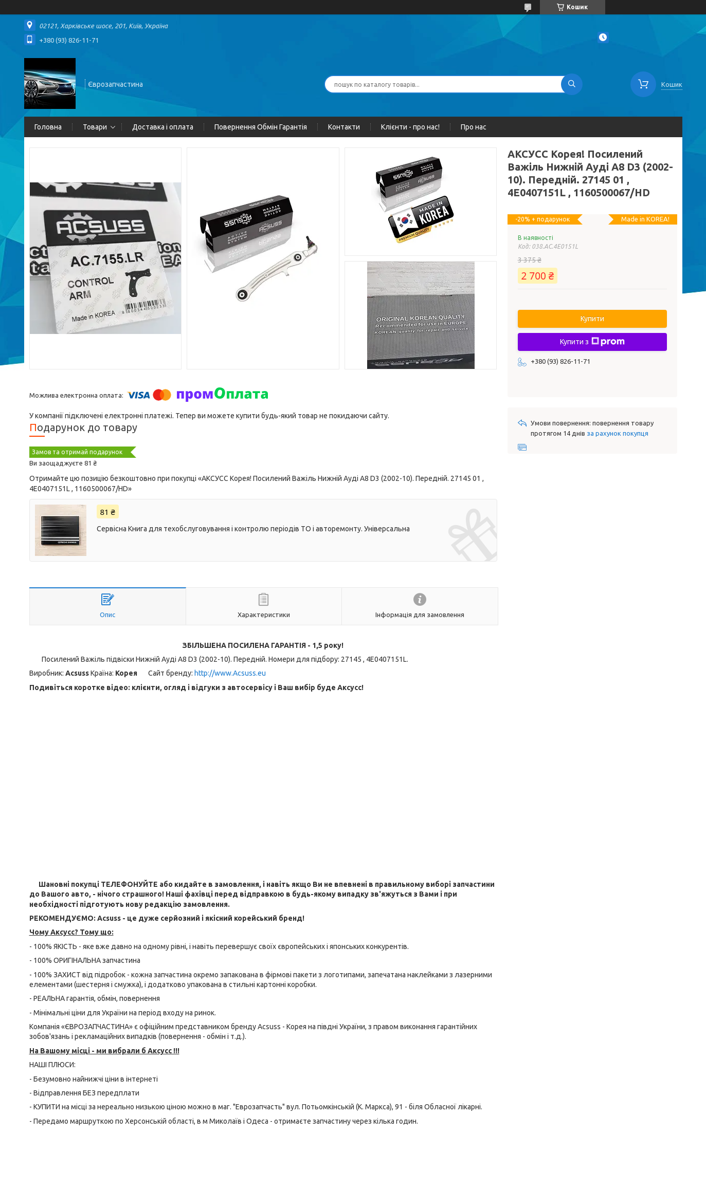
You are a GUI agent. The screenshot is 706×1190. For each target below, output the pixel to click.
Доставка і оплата (162, 127)
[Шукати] (572, 84)
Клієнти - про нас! (410, 127)
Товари (95, 127)
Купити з (592, 341)
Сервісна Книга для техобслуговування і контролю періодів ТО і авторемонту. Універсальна (253, 529)
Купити (592, 318)
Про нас (473, 127)
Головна (48, 127)
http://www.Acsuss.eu (230, 673)
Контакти (344, 127)
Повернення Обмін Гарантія (260, 127)
